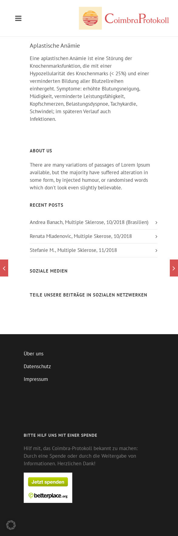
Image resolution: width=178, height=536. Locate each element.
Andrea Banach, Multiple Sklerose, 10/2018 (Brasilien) (89, 222)
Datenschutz (37, 366)
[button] (11, 525)
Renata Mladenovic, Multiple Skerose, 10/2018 (81, 236)
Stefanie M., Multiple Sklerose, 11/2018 (73, 250)
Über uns (33, 353)
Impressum (36, 379)
